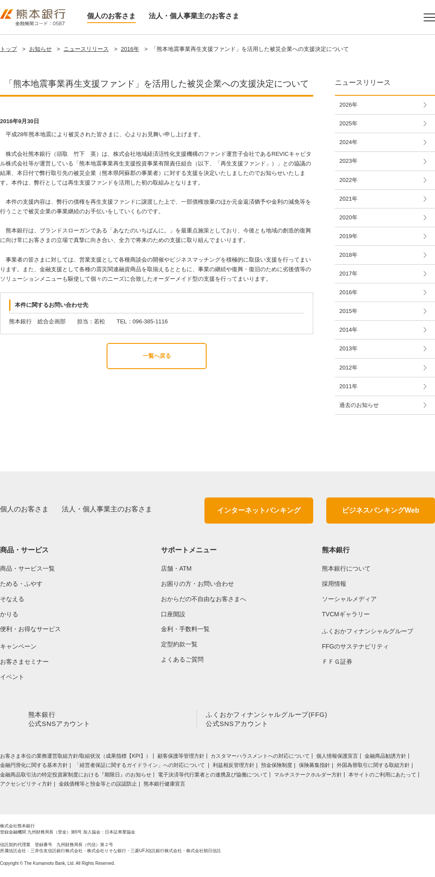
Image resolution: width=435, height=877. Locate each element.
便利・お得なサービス (30, 628)
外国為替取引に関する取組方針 (373, 767)
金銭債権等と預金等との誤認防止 (98, 786)
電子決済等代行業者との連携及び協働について (213, 776)
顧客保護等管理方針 (180, 758)
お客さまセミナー (24, 661)
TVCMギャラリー (346, 614)
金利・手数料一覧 (185, 628)
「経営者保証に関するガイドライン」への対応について (140, 767)
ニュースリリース (86, 49)
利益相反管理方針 (233, 767)
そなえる (12, 598)
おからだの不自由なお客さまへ (203, 598)
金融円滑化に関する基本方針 (34, 767)
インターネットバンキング (259, 510)
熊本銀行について (346, 568)
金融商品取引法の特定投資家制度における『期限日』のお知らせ (75, 776)
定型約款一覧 (179, 644)
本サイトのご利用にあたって (382, 776)
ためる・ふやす (21, 583)
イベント (12, 676)
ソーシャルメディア (349, 598)
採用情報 (334, 583)
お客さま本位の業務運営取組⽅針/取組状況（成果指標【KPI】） (75, 758)
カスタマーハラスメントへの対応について (260, 758)
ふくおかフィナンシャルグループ (367, 631)
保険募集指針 (314, 767)
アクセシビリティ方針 (26, 786)
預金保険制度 (276, 767)
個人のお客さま (111, 16)
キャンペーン (18, 646)
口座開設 (173, 614)
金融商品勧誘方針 (385, 758)
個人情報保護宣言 (337, 758)
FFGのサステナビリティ (355, 646)
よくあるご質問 (182, 659)
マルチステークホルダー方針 (308, 776)
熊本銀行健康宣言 (164, 786)
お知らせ (40, 49)
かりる (9, 614)
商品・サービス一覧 (27, 568)
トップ (8, 49)
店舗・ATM (176, 568)
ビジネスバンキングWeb (380, 510)
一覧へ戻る (157, 356)
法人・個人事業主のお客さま (194, 16)
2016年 (130, 49)
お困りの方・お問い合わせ (197, 583)
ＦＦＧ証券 (337, 661)
